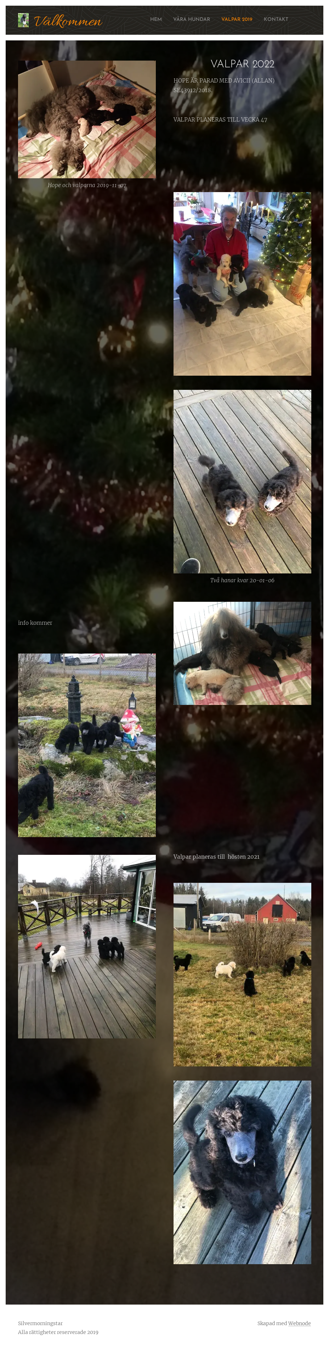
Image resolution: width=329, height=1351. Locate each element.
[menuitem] (256, 20)
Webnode (299, 1323)
